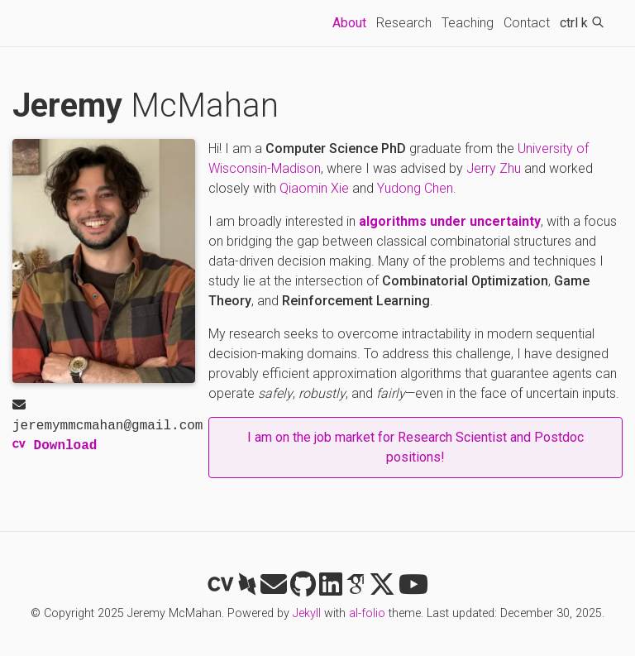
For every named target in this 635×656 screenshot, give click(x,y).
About (351, 21)
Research (404, 23)
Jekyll (307, 613)
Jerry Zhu (493, 168)
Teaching (468, 23)
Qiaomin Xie (314, 188)
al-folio (367, 613)
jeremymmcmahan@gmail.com (107, 417)
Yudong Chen (415, 188)
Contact (527, 23)
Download (54, 446)
